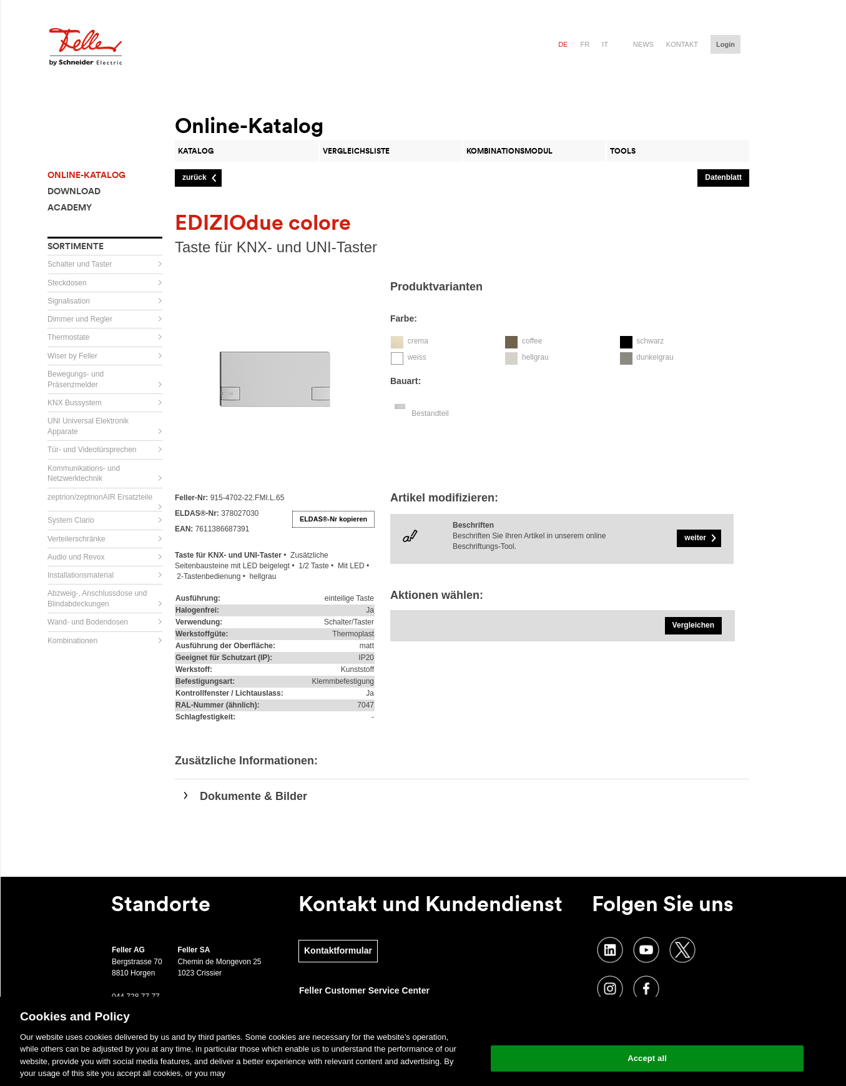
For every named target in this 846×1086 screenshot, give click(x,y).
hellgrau (535, 357)
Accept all (647, 1058)
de (563, 44)
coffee (532, 341)
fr (584, 44)
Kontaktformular (338, 950)
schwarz (650, 341)
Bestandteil (429, 413)
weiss (417, 357)
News (643, 44)
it (605, 44)
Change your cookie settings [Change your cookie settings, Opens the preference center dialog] (647, 1026)
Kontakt (682, 44)
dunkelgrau (654, 357)
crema (418, 341)
